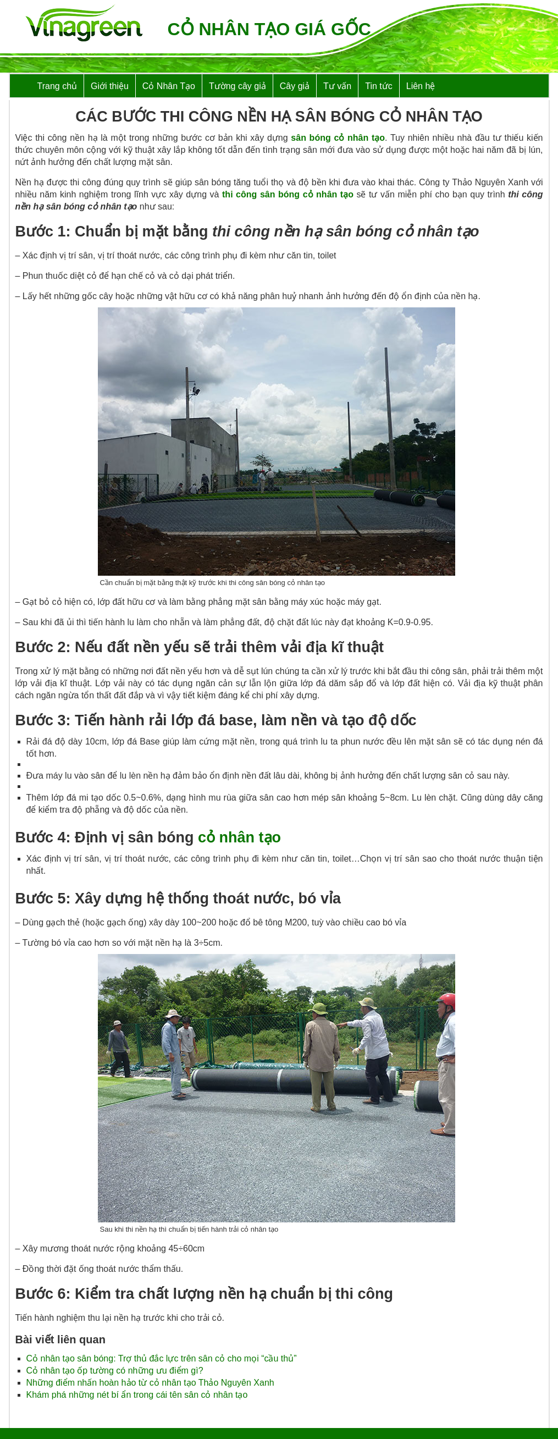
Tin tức (379, 86)
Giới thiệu (110, 86)
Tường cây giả (237, 86)
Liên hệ (420, 86)
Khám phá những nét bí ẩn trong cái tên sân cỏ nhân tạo (137, 1394)
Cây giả (295, 86)
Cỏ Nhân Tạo (168, 86)
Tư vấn (337, 86)
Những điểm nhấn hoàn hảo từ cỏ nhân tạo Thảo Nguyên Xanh (150, 1382)
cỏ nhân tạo (239, 837)
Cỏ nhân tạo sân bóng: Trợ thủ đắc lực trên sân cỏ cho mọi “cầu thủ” (161, 1358)
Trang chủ (57, 86)
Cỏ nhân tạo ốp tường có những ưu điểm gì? (114, 1370)
